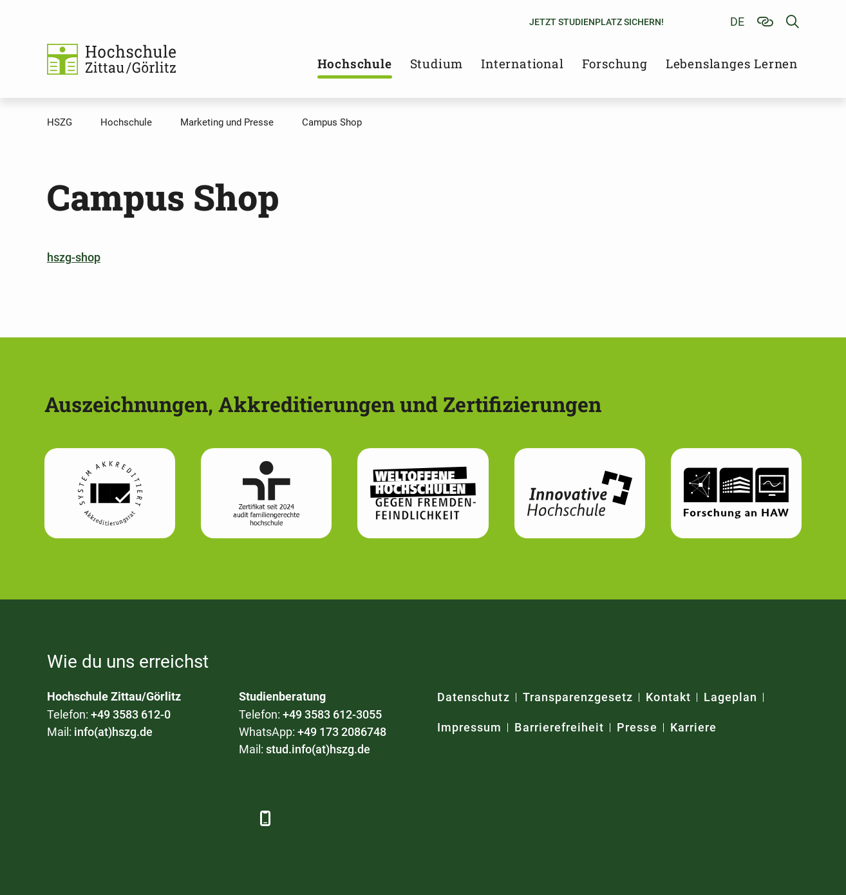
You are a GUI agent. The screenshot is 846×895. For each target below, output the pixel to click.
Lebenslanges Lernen (732, 63)
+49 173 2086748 (341, 732)
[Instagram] (200, 818)
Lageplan (730, 697)
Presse (637, 727)
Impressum (469, 727)
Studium (437, 63)
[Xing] (129, 818)
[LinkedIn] (93, 818)
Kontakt (668, 697)
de (737, 21)
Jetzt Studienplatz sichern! (596, 22)
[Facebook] (58, 818)
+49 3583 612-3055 (332, 714)
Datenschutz (473, 697)
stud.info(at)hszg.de (318, 749)
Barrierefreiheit (559, 727)
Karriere (693, 727)
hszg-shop (73, 257)
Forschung (615, 63)
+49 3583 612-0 (131, 714)
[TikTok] (235, 818)
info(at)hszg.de (113, 732)
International (522, 63)
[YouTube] (164, 818)
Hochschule (354, 63)
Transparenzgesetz (578, 697)
